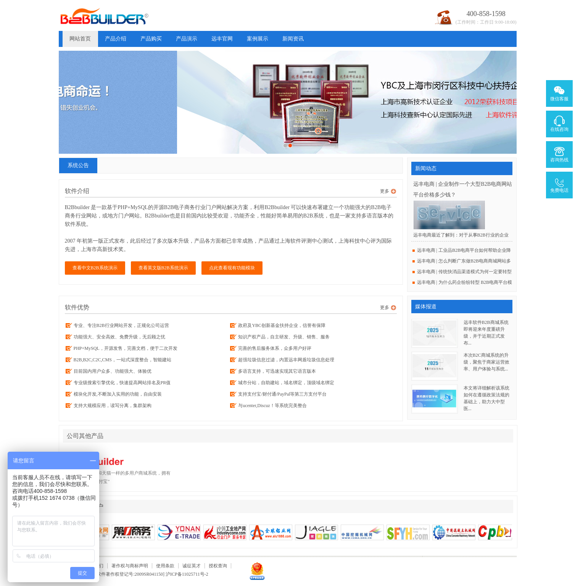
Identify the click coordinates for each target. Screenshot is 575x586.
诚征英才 (191, 565)
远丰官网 (222, 39)
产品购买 (151, 39)
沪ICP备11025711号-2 (187, 574)
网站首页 (80, 39)
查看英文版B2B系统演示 (163, 267)
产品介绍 (115, 39)
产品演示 (186, 39)
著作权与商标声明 (129, 565)
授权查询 (218, 565)
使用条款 (165, 565)
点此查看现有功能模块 (232, 267)
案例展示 (257, 39)
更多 (384, 191)
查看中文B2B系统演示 (95, 267)
